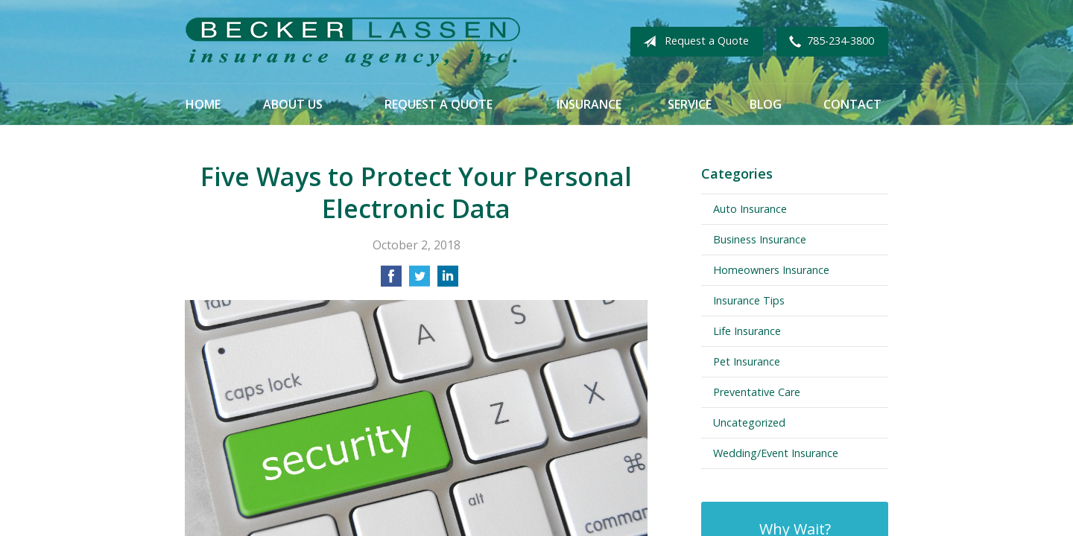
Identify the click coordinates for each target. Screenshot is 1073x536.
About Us (293, 104)
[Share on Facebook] (391, 280)
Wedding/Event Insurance (775, 453)
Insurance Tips (749, 300)
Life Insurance (747, 331)
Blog (766, 104)
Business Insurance (759, 239)
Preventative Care (756, 392)
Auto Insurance (750, 209)
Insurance (589, 104)
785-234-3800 (828, 42)
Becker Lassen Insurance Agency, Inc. (352, 42)
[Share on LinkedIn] (447, 280)
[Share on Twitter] (419, 280)
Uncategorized (749, 422)
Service (690, 104)
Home (203, 104)
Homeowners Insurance (771, 270)
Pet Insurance (746, 361)
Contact (852, 104)
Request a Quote (693, 42)
